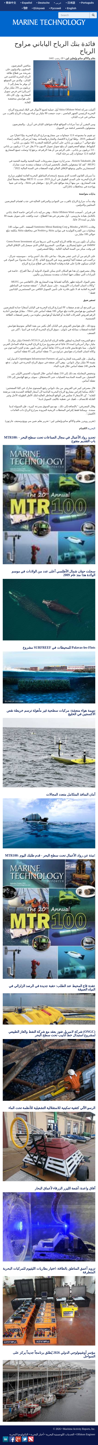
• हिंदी (24, 8)
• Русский (55, 8)
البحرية (91, 428)
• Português (86, 2)
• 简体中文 (10, 2)
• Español (26, 2)
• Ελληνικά (38, 8)
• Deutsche (43, 2)
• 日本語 (70, 2)
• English (70, 8)
